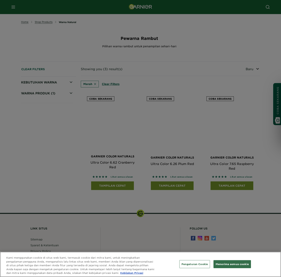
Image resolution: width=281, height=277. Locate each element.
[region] (140, 264)
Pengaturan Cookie (194, 263)
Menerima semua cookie (232, 263)
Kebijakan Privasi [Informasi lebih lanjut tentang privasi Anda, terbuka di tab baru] (131, 272)
